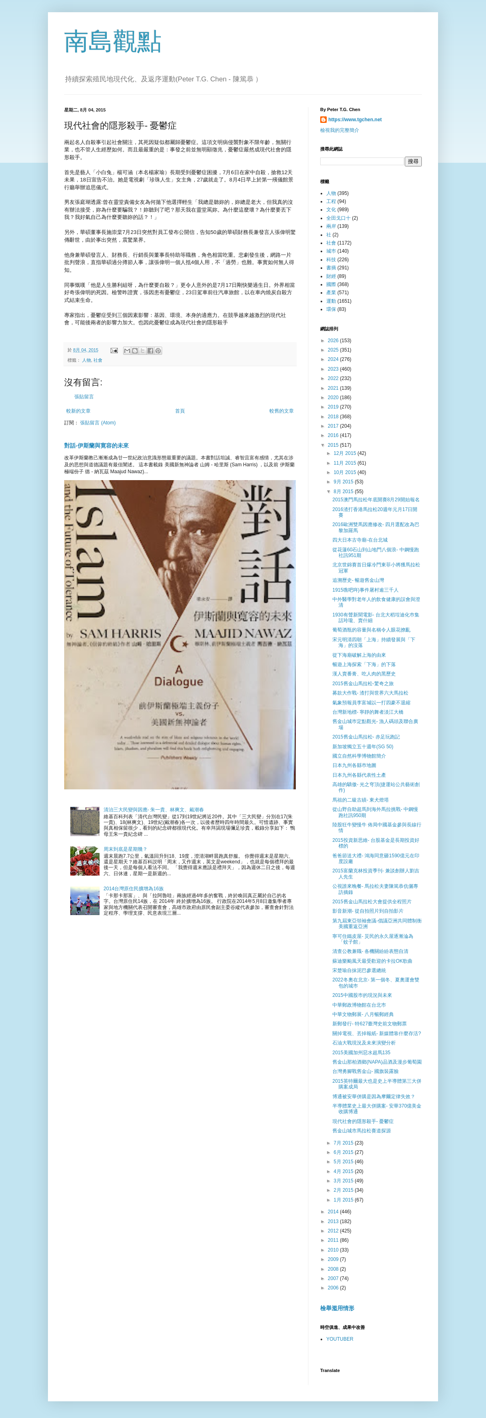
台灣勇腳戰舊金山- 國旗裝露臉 (365, 1071)
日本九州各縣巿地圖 (354, 765)
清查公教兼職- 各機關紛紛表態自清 (370, 951)
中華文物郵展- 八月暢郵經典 (363, 1014)
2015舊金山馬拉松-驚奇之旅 (363, 683)
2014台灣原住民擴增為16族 (134, 888)
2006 (334, 1288)
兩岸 (331, 226)
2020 (334, 397)
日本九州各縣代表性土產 (359, 775)
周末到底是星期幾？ (126, 849)
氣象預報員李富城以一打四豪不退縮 (371, 703)
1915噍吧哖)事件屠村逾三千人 (365, 590)
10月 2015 (346, 472)
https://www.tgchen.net (355, 119)
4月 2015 (344, 1171)
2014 (334, 1212)
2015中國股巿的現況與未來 (362, 995)
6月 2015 (344, 1152)
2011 (334, 1240)
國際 (331, 284)
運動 (331, 301)
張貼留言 (84, 397)
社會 (97, 360)
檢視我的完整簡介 (339, 130)
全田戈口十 (338, 218)
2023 (334, 369)
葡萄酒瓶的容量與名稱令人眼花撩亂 (371, 630)
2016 (334, 435)
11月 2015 (346, 463)
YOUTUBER (340, 1339)
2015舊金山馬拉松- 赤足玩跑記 (366, 737)
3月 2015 (344, 1181)
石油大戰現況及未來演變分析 (364, 1043)
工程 (331, 201)
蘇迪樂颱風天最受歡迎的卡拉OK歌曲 (372, 961)
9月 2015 (344, 482)
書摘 (331, 268)
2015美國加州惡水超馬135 (361, 1052)
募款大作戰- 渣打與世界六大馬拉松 (370, 693)
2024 (334, 359)
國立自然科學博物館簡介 (359, 756)
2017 (334, 426)
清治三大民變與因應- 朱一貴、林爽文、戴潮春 (154, 810)
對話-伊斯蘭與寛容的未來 (96, 445)
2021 (334, 388)
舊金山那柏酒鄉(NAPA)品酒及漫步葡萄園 (377, 1062)
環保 (331, 309)
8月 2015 (344, 491)
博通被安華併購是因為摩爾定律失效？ (373, 1096)
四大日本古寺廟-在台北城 (360, 540)
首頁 (180, 411)
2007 (334, 1278)
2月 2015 (344, 1190)
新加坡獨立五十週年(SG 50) (362, 746)
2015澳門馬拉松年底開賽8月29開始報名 (376, 500)
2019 (334, 407)
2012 (334, 1231)
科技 (331, 259)
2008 (334, 1269)
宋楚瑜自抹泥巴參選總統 (359, 970)
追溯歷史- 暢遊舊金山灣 (358, 580)
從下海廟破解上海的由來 (359, 655)
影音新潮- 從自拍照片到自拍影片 (368, 911)
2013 (334, 1221)
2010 (334, 1250)
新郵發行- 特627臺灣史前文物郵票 (369, 1024)
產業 (331, 292)
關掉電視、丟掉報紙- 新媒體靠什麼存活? (376, 1033)
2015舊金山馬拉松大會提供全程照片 (372, 902)
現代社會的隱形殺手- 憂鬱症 (363, 1121)
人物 (86, 360)
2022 (334, 378)
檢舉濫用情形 (337, 1308)
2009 (334, 1259)
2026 (334, 340)
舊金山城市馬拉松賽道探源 (361, 1131)
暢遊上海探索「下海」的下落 (364, 664)
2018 (334, 417)
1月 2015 (344, 1200)
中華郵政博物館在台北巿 (359, 1005)
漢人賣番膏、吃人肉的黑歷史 (364, 674)
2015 (334, 445)
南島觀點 (113, 41)
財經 (331, 276)
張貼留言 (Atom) (97, 423)
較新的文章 (78, 411)
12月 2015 (346, 453)
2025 (334, 350)
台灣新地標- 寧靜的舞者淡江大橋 (368, 712)
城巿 (331, 251)
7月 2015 (344, 1143)
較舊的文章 (281, 411)
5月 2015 (344, 1162)
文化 (331, 209)
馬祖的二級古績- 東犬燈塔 (360, 800)
